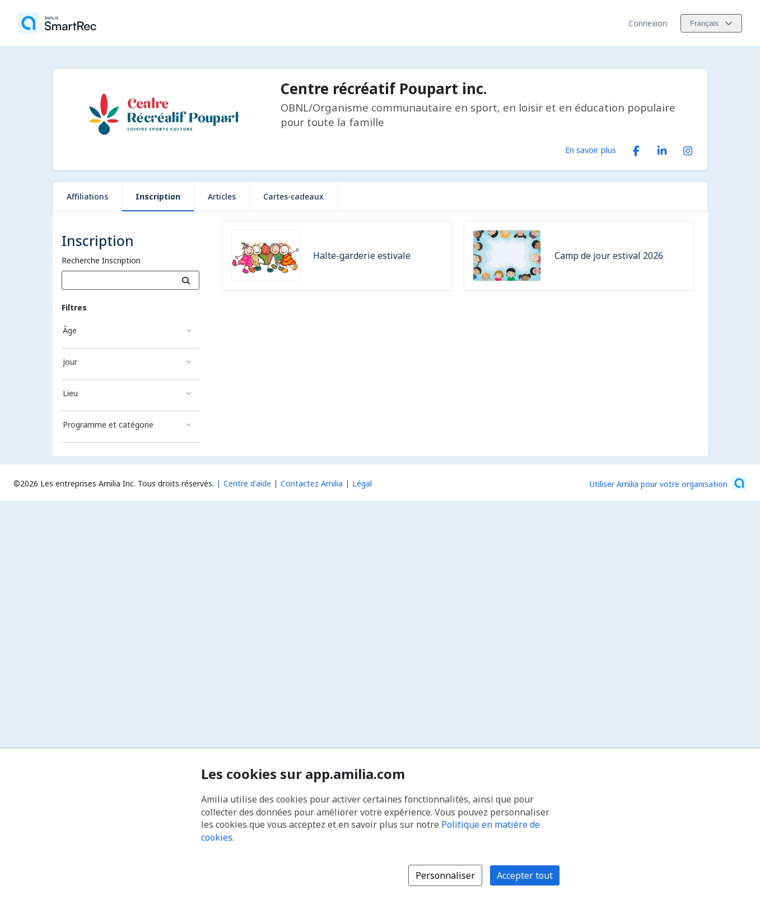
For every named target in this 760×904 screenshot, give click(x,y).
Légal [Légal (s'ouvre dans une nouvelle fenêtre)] (362, 483)
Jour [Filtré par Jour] (70, 361)
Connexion (647, 23)
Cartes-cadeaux (293, 196)
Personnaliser (445, 875)
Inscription (158, 196)
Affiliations (87, 196)
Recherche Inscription (101, 260)
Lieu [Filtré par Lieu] (70, 393)
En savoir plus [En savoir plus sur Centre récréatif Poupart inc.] (590, 149)
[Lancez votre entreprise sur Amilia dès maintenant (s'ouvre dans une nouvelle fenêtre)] (668, 483)
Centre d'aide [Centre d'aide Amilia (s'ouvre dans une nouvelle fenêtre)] (247, 483)
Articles (222, 196)
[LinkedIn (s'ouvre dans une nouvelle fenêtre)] (662, 148)
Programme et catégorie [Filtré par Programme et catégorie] (108, 424)
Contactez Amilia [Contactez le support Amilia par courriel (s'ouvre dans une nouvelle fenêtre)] (312, 483)
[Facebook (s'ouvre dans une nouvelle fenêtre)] (636, 148)
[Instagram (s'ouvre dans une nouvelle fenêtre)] (688, 148)
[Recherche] (186, 280)
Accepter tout (525, 875)
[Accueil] (57, 23)
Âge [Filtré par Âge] (70, 330)
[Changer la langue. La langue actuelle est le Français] (711, 23)
